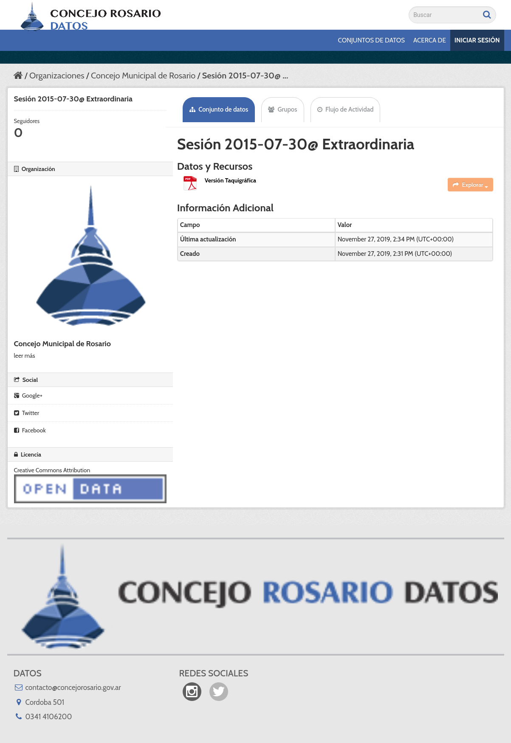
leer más (24, 355)
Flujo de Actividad (345, 109)
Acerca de (429, 40)
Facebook (30, 430)
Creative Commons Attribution (52, 470)
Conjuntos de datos (371, 40)
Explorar (470, 184)
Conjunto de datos (218, 109)
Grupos (282, 109)
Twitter (27, 413)
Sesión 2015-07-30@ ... (245, 75)
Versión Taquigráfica (230, 180)
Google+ (28, 395)
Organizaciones (56, 75)
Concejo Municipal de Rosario (143, 75)
